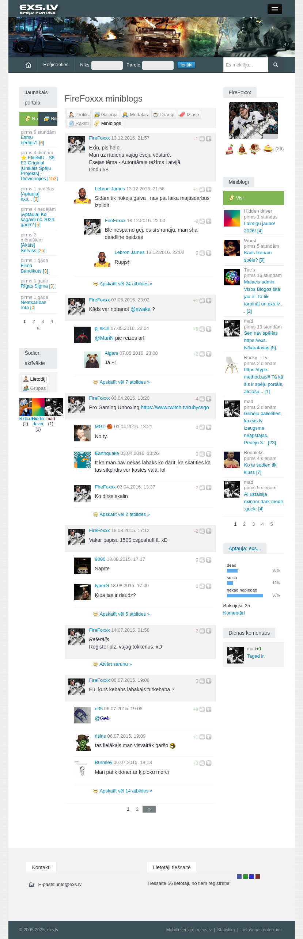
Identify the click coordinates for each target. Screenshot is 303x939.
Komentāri (234, 613)
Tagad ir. (246, 655)
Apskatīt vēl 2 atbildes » (125, 514)
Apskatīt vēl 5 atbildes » (125, 614)
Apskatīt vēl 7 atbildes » (125, 382)
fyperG (102, 585)
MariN (104, 338)
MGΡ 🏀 (104, 426)
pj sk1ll (102, 328)
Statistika (226, 929)
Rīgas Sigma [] (39, 283)
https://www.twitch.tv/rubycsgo (175, 407)
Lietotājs (239, 876)
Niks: (101, 65)
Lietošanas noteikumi (261, 929)
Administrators (258, 876)
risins (100, 736)
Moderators (251, 876)
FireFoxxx (99, 138)
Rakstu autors (245, 876)
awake (140, 309)
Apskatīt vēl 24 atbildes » (126, 283)
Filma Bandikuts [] (39, 266)
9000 (100, 559)
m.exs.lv (204, 929)
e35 (99, 708)
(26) (279, 149)
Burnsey (104, 762)
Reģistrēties (56, 64)
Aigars (111, 353)
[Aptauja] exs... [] (39, 194)
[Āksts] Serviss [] (39, 242)
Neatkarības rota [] (39, 302)
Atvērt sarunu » (116, 664)
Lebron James (110, 188)
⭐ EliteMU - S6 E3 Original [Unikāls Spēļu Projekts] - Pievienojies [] (39, 165)
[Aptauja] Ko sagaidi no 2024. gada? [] (39, 217)
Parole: (150, 65)
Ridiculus (28, 409)
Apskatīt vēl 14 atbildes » (126, 791)
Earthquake (107, 453)
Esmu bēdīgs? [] (39, 137)
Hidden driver (39, 412)
